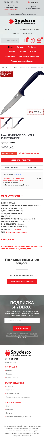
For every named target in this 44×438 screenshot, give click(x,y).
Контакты (27, 33)
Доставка (9, 370)
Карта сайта (10, 390)
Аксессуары (10, 56)
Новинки (9, 409)
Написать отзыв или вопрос (22, 281)
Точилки (11, 52)
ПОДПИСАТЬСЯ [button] (22, 328)
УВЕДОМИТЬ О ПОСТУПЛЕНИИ (22, 160)
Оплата (9, 374)
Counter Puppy (15, 229)
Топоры (20, 47)
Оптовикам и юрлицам (28, 29)
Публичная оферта (13, 393)
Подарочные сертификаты (22, 61)
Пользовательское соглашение (18, 397)
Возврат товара (12, 377)
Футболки (31, 47)
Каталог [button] (9, 29)
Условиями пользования (30, 335)
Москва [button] (17, 174)
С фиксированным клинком (16, 232)
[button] (11, 9)
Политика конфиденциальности (18, 416)
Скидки (9, 413)
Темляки (22, 52)
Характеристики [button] (11, 167)
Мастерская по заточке (29, 56)
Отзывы (15, 33)
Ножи (10, 47)
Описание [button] (32, 167)
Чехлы (33, 52)
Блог (8, 406)
